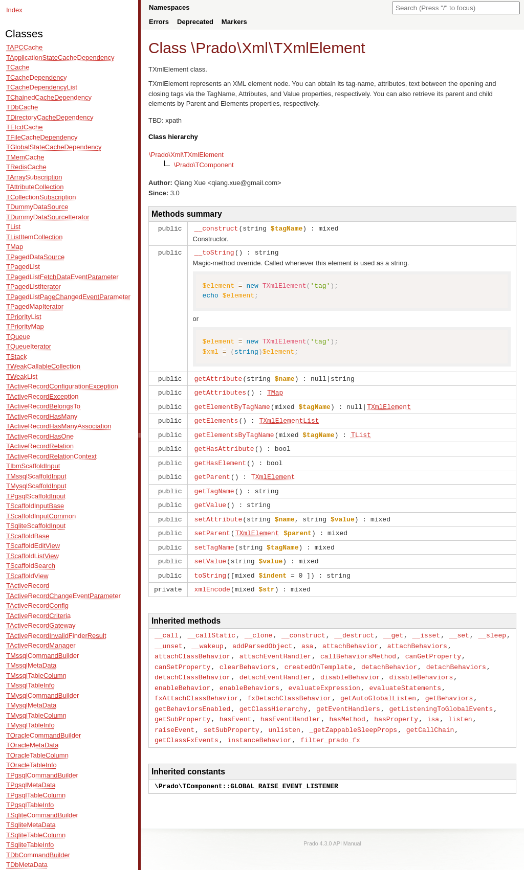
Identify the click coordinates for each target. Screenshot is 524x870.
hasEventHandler (290, 705)
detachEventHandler (275, 665)
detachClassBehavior (192, 665)
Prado (215, 47)
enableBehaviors (249, 675)
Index (14, 10)
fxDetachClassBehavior (289, 685)
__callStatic (211, 625)
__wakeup (207, 635)
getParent (212, 471)
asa (307, 635)
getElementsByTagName (234, 431)
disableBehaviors (421, 665)
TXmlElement (319, 47)
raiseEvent (174, 715)
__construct (216, 228)
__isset (426, 625)
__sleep (492, 625)
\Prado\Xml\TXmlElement (186, 154)
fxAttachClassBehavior (196, 685)
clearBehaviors (247, 655)
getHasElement (220, 458)
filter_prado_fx (330, 725)
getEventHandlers (348, 695)
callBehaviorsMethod (358, 645)
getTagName (214, 485)
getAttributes (220, 390)
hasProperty (396, 705)
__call (167, 625)
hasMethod (347, 705)
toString (210, 566)
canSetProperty (182, 655)
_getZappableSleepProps (353, 715)
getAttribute (218, 377)
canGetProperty (433, 645)
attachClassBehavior (192, 645)
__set (459, 625)
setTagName (214, 539)
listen (460, 705)
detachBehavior (389, 655)
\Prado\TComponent (204, 165)
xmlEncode (212, 580)
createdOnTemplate (319, 655)
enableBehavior (182, 675)
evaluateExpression (324, 675)
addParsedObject (262, 635)
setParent (212, 526)
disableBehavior (350, 665)
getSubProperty (182, 705)
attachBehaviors (417, 635)
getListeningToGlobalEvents (441, 695)
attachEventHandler (275, 645)
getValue (210, 498)
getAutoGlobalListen (378, 685)
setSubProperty (231, 715)
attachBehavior (350, 635)
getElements (216, 417)
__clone (259, 625)
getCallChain (430, 715)
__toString (214, 251)
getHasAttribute (224, 444)
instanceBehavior (259, 725)
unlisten (284, 715)
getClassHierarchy (273, 695)
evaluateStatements (405, 675)
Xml (255, 47)
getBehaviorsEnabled (192, 695)
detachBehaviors (456, 655)
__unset (169, 635)
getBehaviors (449, 685)
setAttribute (218, 512)
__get (393, 625)
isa (433, 705)
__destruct (354, 625)
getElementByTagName (232, 404)
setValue (210, 553)
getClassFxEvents (187, 725)
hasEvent (235, 705)
